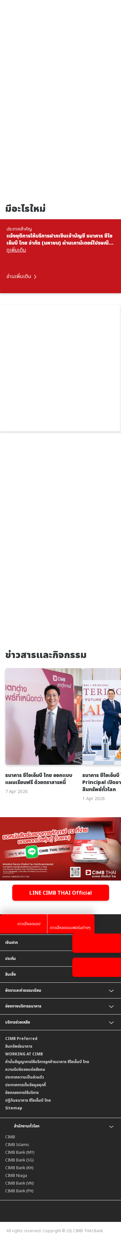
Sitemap (13, 1108)
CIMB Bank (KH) (19, 1167)
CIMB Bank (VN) (19, 1183)
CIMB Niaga (16, 1175)
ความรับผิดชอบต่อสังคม (25, 1069)
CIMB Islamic (17, 1144)
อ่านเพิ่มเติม (21, 276)
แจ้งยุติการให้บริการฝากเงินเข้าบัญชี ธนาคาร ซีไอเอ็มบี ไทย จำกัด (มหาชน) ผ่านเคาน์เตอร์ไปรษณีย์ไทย (59, 239)
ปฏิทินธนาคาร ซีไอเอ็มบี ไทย (28, 1100)
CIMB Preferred (21, 1038)
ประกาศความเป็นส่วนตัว (24, 1077)
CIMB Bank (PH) (19, 1191)
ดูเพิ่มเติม (16, 250)
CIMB (10, 1137)
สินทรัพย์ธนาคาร (18, 1046)
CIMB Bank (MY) (19, 1152)
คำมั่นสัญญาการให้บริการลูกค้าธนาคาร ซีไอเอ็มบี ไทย (47, 1061)
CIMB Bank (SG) (19, 1160)
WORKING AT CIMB (24, 1054)
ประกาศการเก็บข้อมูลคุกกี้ (25, 1085)
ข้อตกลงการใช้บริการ (22, 1092)
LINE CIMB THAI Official (60, 892)
